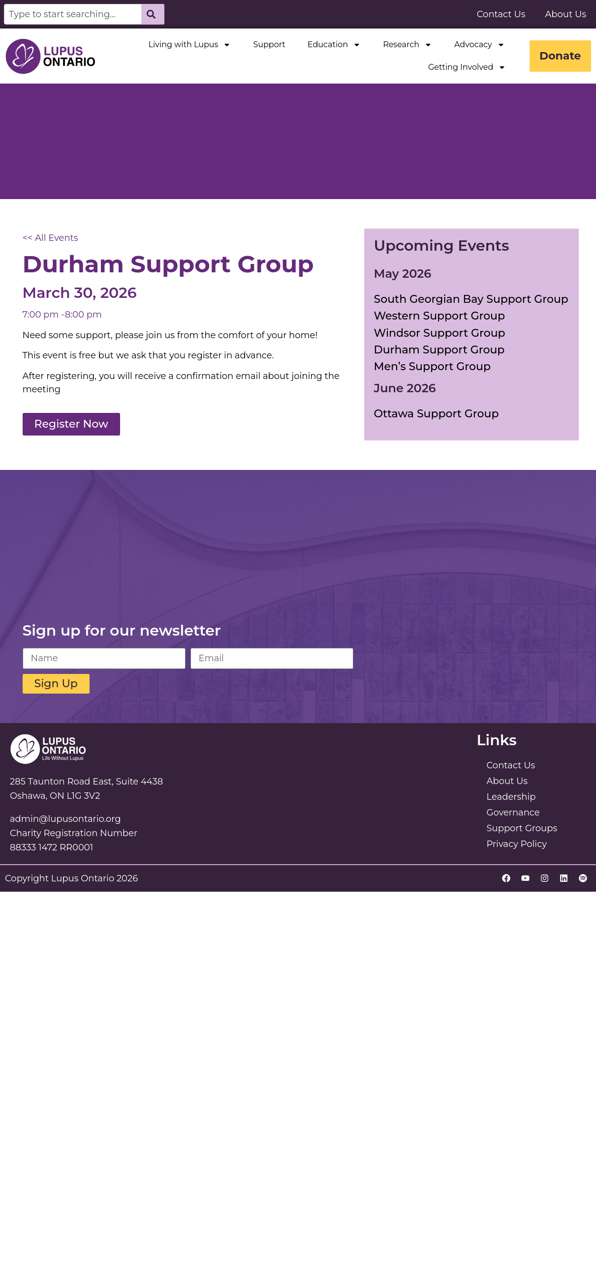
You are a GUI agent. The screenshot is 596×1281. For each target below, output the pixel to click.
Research (407, 45)
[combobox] (73, 14)
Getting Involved (466, 67)
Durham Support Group (439, 349)
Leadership (511, 796)
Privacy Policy (517, 844)
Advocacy (479, 45)
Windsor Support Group (439, 333)
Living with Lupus (189, 45)
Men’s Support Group (432, 366)
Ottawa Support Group (436, 413)
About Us (565, 14)
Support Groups (522, 828)
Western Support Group (439, 315)
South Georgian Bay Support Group (471, 299)
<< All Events (50, 238)
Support (269, 44)
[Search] (153, 14)
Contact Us (501, 14)
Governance (513, 812)
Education (333, 45)
